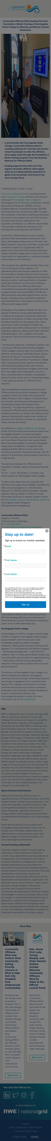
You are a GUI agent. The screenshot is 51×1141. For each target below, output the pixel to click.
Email (8, 546)
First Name (11, 560)
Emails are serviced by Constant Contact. (30, 597)
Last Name (11, 574)
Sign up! (25, 604)
